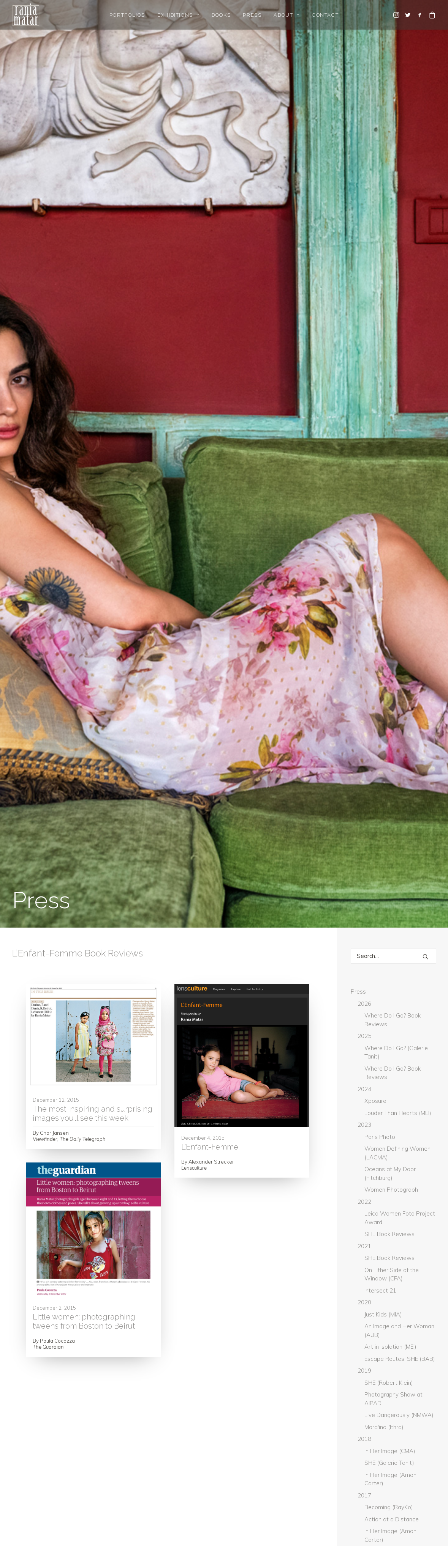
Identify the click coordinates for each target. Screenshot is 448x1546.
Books (221, 15)
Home (20, 1452)
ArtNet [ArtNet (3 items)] (407, 1077)
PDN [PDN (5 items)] (414, 1290)
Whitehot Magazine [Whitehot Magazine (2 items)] (380, 1402)
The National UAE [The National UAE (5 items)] (377, 1352)
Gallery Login (29, 1472)
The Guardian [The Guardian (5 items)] (373, 1327)
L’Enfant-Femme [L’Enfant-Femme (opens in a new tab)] (209, 383)
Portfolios (127, 15)
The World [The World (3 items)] (370, 1365)
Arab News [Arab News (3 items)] (370, 1077)
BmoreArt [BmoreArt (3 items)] (369, 1114)
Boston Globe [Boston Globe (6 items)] (374, 1127)
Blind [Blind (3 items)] (419, 1102)
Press (252, 15)
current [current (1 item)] (367, 1152)
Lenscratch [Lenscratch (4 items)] (371, 1252)
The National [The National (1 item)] (372, 1340)
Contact (325, 15)
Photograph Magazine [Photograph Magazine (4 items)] (384, 1302)
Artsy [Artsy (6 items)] (364, 1102)
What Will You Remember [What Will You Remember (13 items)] (388, 1390)
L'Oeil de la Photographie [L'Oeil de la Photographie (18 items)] (389, 1227)
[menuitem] (127, 15)
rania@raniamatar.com (397, 1452)
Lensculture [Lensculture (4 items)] (371, 1265)
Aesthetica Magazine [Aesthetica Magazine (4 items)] (382, 1064)
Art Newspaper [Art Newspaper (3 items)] (375, 1089)
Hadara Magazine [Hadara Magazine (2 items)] (378, 1189)
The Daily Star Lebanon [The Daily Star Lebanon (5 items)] (384, 1315)
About (286, 15)
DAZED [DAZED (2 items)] (401, 1152)
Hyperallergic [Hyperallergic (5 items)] (374, 1214)
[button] (397, 15)
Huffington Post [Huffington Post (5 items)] (377, 1202)
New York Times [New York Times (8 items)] (375, 1290)
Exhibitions (178, 15)
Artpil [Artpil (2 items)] (416, 1089)
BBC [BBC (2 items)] (392, 1102)
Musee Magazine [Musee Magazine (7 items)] (375, 1277)
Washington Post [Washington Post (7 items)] (378, 1377)
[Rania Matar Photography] (26, 14)
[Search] (393, 192)
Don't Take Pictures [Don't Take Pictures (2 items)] (380, 1164)
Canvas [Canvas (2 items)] (416, 1127)
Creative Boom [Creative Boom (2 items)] (374, 1139)
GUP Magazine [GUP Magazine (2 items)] (373, 1177)
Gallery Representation (42, 1462)
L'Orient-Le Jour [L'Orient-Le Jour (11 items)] (377, 1239)
